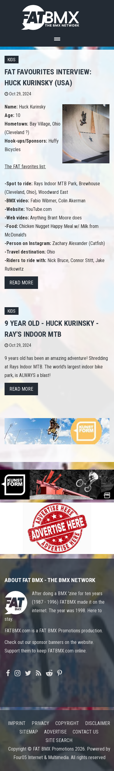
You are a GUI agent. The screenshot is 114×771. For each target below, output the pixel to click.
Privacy (40, 723)
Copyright (67, 723)
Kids (12, 59)
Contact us (85, 732)
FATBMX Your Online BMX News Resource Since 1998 (57, 15)
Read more (21, 283)
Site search (59, 740)
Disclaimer (97, 723)
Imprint (17, 723)
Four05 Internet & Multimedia (41, 757)
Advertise (55, 732)
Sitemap (28, 732)
